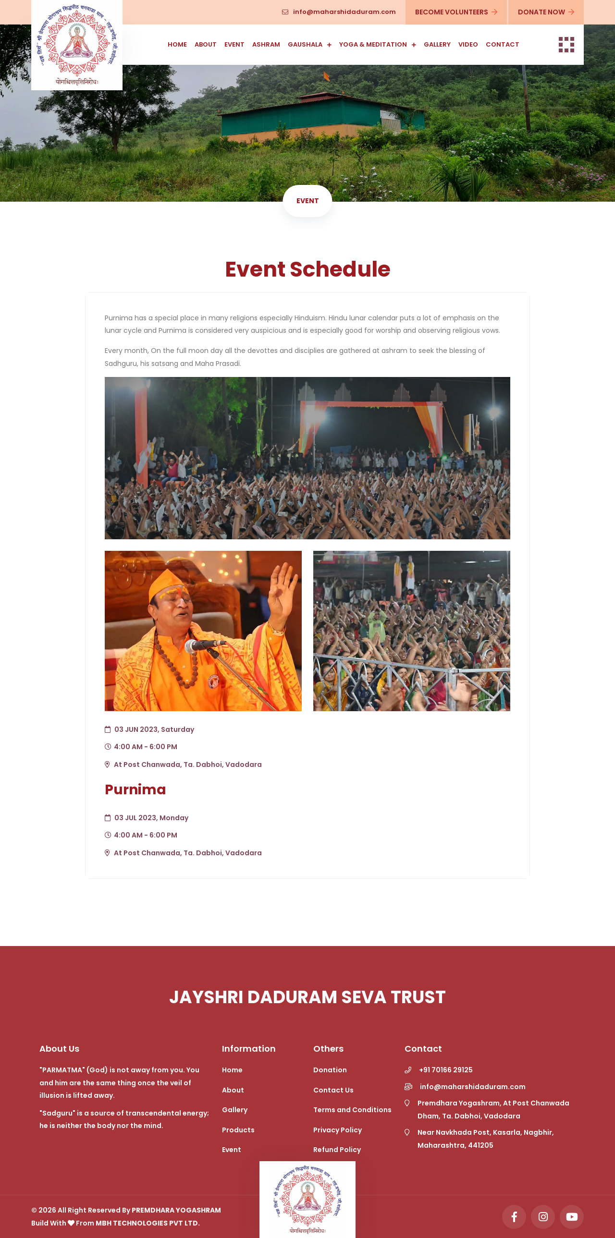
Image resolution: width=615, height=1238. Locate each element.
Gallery (437, 44)
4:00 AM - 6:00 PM (141, 747)
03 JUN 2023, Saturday (149, 729)
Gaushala (305, 44)
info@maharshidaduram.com (339, 11)
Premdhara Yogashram (176, 1210)
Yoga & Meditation (373, 44)
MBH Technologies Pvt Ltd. (148, 1223)
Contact (502, 44)
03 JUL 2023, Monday (146, 818)
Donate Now (546, 12)
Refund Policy (337, 1149)
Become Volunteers (456, 12)
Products (238, 1130)
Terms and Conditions (352, 1110)
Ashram (266, 44)
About (206, 44)
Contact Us (333, 1090)
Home (177, 44)
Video (468, 44)
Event (234, 44)
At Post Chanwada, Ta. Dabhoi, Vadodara (183, 764)
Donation (330, 1070)
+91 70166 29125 (446, 1070)
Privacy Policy (337, 1130)
